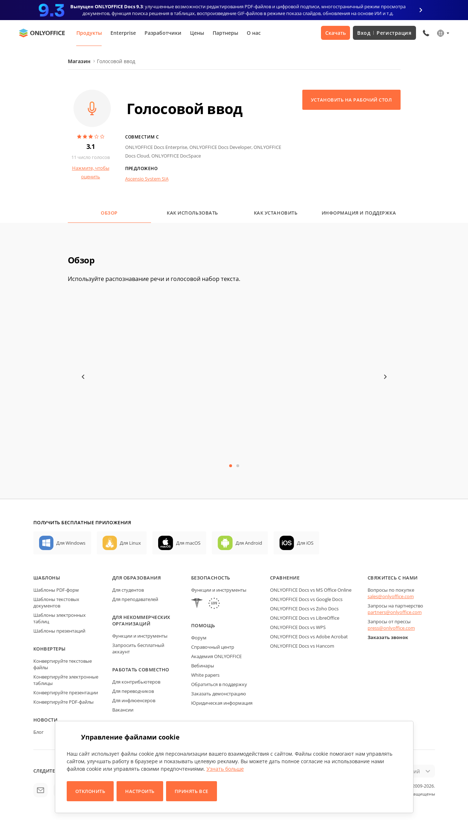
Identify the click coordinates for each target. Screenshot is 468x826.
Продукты (89, 32)
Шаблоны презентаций (59, 631)
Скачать (335, 32)
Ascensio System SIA (147, 178)
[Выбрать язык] (442, 33)
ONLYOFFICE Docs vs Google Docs (306, 599)
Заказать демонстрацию (218, 693)
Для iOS (305, 543)
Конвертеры (49, 649)
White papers (205, 675)
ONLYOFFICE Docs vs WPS (298, 627)
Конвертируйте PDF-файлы (63, 702)
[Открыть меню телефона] (426, 33)
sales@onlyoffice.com (391, 596)
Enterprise (123, 32)
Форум (199, 637)
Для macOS (188, 543)
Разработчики (163, 32)
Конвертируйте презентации (65, 692)
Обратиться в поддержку (219, 684)
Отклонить (90, 791)
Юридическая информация (221, 703)
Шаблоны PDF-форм (56, 590)
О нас (254, 32)
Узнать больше (225, 768)
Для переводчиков (133, 691)
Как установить (275, 213)
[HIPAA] (197, 604)
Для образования (136, 577)
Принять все (191, 791)
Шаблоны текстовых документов (56, 602)
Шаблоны (46, 577)
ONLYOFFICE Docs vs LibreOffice (304, 618)
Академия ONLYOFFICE (216, 656)
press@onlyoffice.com (391, 628)
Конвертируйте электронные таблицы (65, 680)
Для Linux (130, 543)
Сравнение (285, 577)
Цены (197, 32)
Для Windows (70, 543)
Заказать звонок (388, 637)
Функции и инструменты (139, 636)
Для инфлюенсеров (133, 700)
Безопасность (210, 577)
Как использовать (192, 213)
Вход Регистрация (384, 32)
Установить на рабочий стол (351, 100)
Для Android (249, 543)
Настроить (140, 791)
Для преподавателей (135, 599)
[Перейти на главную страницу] (42, 33)
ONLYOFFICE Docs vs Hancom (302, 646)
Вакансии (122, 710)
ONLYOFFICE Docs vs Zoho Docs (304, 608)
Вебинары (202, 665)
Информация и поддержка (359, 213)
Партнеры (225, 32)
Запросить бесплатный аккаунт (138, 648)
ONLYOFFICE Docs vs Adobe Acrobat (309, 636)
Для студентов (128, 590)
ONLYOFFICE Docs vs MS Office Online (310, 590)
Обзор (109, 213)
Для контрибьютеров (136, 682)
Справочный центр (212, 647)
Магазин (79, 61)
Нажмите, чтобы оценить (90, 172)
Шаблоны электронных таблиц (59, 618)
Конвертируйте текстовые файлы (62, 664)
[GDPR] (214, 604)
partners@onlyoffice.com (395, 612)
